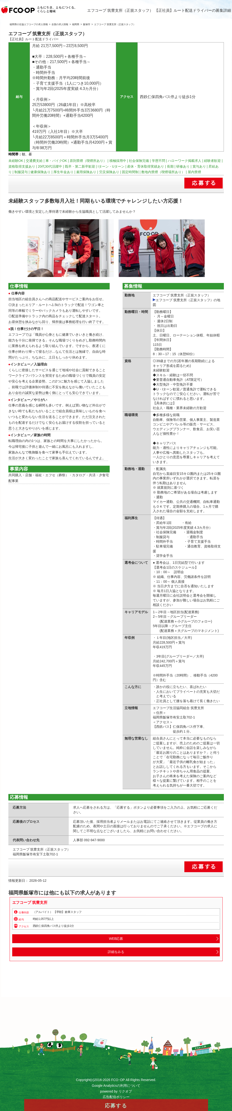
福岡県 (75, 24)
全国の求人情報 (59, 24)
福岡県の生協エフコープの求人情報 (29, 24)
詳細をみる (116, 952)
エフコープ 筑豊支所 (29, 902)
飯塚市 (86, 24)
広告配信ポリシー (116, 1097)
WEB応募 (116, 939)
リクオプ (125, 1091)
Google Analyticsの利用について (116, 1085)
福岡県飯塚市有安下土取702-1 (35, 854)
